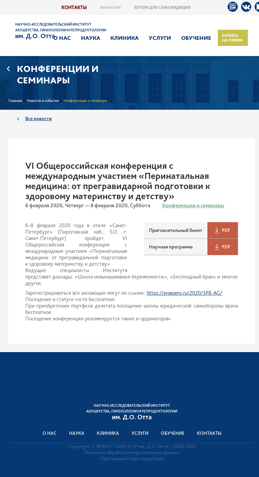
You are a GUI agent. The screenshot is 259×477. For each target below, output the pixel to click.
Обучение (196, 37)
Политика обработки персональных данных (131, 452)
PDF (226, 230)
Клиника (124, 37)
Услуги (160, 37)
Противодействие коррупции (132, 458)
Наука (90, 37)
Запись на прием (232, 38)
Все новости (38, 118)
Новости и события (43, 100)
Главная (15, 100)
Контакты (74, 7)
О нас (62, 37)
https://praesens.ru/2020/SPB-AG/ (184, 293)
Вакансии (110, 7)
